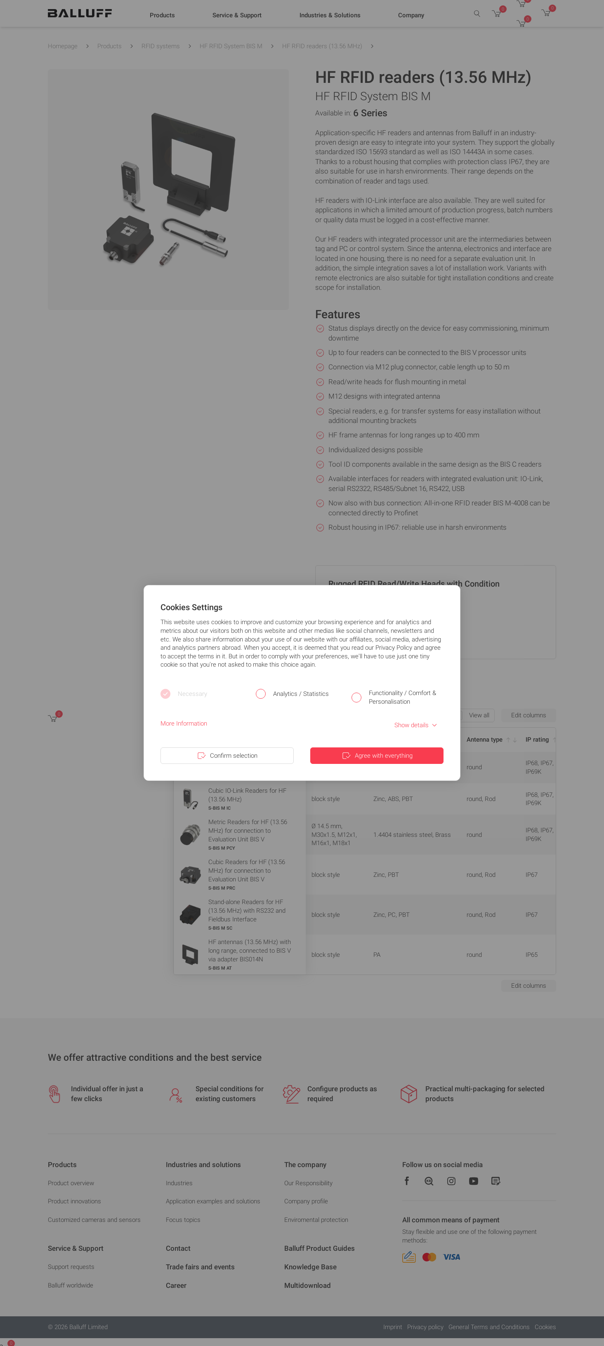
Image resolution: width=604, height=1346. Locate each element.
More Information (183, 723)
